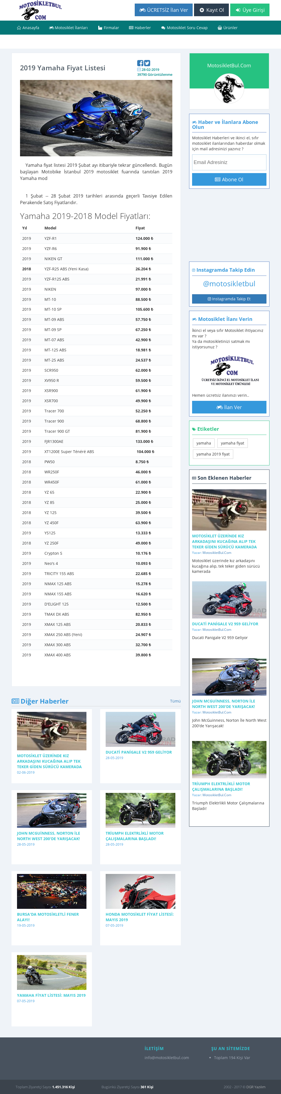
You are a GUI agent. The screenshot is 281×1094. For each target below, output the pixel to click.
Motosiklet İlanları (68, 27)
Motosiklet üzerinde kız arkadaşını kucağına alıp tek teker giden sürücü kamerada (49, 761)
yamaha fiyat (232, 443)
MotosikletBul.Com (229, 65)
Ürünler (228, 27)
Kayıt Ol (211, 10)
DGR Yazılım (255, 1086)
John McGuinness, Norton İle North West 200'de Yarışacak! (48, 836)
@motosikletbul (229, 283)
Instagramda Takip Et (229, 298)
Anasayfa (27, 27)
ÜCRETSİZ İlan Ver (163, 10)
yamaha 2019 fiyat (213, 454)
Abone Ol (229, 179)
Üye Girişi (250, 10)
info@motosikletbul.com (167, 1057)
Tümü (175, 701)
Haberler (140, 27)
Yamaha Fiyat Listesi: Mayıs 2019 (51, 995)
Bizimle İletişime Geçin (40, 41)
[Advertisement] (225, 234)
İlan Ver (229, 407)
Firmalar (108, 27)
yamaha (203, 443)
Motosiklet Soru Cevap (184, 27)
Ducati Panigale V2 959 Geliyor (139, 752)
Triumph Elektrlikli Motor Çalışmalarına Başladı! (135, 836)
